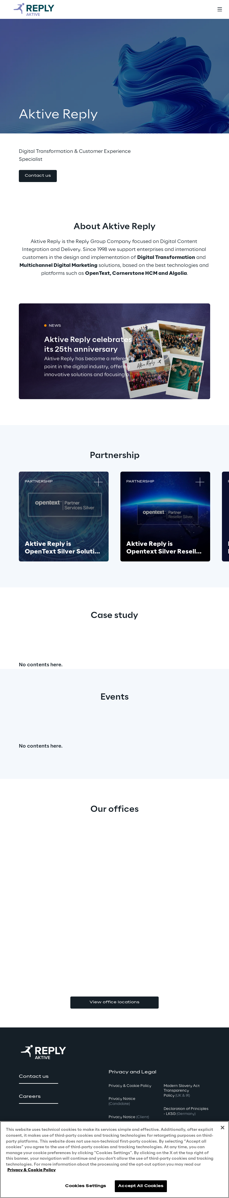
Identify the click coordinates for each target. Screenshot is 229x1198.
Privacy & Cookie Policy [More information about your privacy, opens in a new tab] (31, 1170)
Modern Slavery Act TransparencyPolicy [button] (182, 1091)
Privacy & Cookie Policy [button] (130, 1086)
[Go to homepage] (40, 9)
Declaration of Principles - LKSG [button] (186, 1111)
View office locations (114, 1002)
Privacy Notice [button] (122, 1101)
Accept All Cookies (140, 1186)
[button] (38, 176)
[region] (114, 1159)
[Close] (222, 1127)
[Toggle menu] (219, 9)
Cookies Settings (85, 1186)
